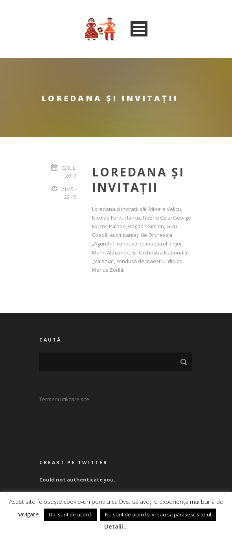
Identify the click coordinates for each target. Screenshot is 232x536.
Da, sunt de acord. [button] (70, 514)
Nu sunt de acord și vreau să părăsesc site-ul (158, 514)
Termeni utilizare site (64, 399)
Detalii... (116, 526)
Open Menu (139, 28)
